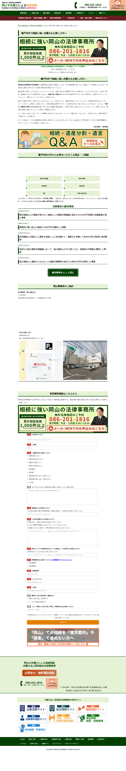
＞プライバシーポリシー (71, 743)
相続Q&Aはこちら (101, 18)
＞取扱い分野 (31, 739)
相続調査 (44, 186)
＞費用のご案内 (79, 739)
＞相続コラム (45, 743)
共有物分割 (70, 18)
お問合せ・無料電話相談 (39, 672)
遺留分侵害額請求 (55, 18)
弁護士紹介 (57, 13)
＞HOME (22, 739)
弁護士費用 (46, 13)
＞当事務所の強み (55, 739)
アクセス (91, 13)
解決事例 (69, 13)
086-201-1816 (93, 4)
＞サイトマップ (56, 743)
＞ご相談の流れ (43, 739)
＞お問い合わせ (33, 743)
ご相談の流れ (35, 13)
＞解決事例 (90, 739)
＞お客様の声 (100, 739)
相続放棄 (82, 186)
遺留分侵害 (82, 178)
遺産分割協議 (44, 178)
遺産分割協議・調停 (40, 18)
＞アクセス (22, 743)
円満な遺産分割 (82, 193)
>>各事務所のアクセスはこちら (61, 560)
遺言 (44, 193)
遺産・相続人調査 (86, 18)
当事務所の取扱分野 (24, 18)
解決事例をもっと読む (63, 272)
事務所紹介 (23, 13)
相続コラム (102, 13)
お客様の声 (80, 13)
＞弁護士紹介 (68, 739)
